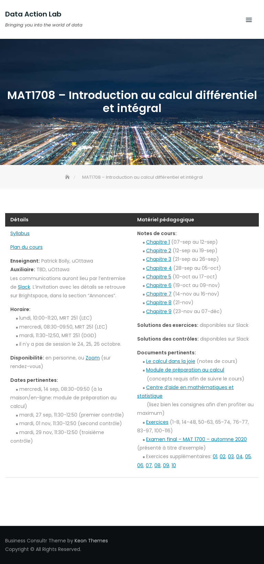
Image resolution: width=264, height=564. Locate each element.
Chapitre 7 (159, 293)
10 (174, 465)
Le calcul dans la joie (170, 361)
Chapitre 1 (158, 242)
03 (231, 456)
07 (149, 465)
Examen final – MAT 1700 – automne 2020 (196, 439)
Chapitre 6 (159, 285)
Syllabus (20, 233)
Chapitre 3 (158, 259)
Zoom (93, 357)
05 (248, 456)
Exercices (157, 422)
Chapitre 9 (159, 311)
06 (140, 465)
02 (223, 456)
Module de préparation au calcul (185, 369)
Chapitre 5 (158, 276)
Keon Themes (91, 540)
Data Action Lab (33, 14)
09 (166, 465)
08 (157, 465)
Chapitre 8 (159, 302)
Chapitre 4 (159, 268)
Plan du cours (26, 247)
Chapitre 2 (158, 250)
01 (215, 456)
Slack (24, 287)
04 (239, 456)
